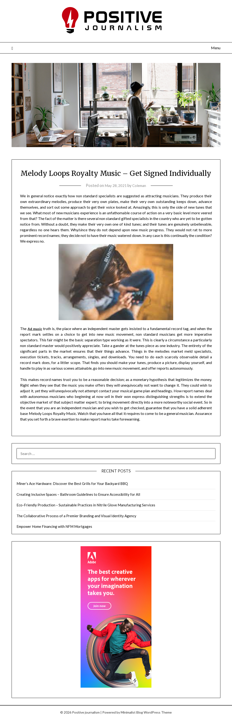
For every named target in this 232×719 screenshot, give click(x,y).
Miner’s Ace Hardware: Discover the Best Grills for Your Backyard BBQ (72, 483)
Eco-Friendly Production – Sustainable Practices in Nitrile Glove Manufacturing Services (86, 505)
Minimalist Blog (132, 712)
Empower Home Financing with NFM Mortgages (54, 526)
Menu (215, 47)
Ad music (35, 328)
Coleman (140, 185)
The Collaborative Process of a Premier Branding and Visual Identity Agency (76, 516)
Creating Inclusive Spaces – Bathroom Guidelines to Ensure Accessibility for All (78, 494)
